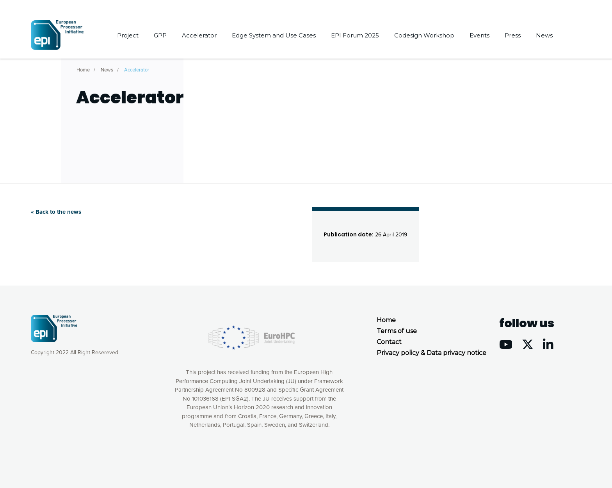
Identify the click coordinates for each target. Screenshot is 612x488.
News (544, 35)
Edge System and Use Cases (274, 35)
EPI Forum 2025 (355, 35)
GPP (160, 35)
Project (128, 35)
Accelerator (199, 35)
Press (513, 35)
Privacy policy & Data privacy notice (431, 353)
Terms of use (397, 331)
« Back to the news (56, 211)
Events (479, 35)
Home (83, 68)
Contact (389, 342)
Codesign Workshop (424, 35)
